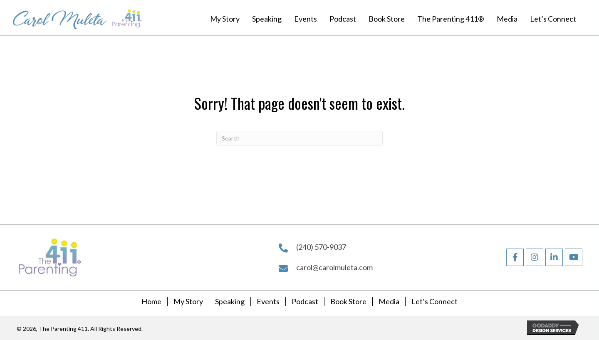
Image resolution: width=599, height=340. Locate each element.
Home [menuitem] (151, 301)
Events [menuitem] (268, 301)
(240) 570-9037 (321, 246)
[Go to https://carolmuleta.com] (59, 17)
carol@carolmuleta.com (334, 267)
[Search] (299, 138)
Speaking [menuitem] (230, 301)
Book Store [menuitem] (348, 301)
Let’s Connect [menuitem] (434, 301)
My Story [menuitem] (188, 301)
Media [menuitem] (389, 301)
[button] (515, 257)
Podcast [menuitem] (305, 301)
